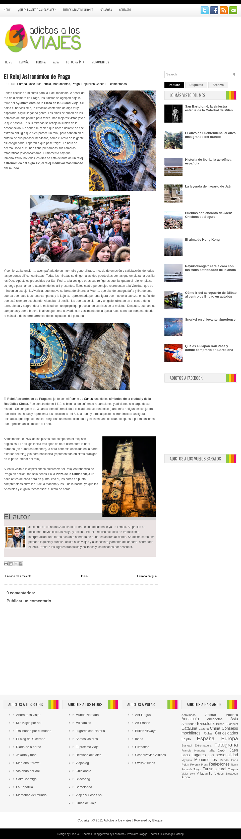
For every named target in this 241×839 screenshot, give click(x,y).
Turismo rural (214, 769)
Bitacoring (83, 779)
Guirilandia (83, 771)
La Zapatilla (24, 787)
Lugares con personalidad (215, 755)
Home (7, 10)
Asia (56, 62)
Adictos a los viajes (118, 820)
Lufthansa (142, 747)
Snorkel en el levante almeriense (210, 319)
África (186, 777)
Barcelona (206, 723)
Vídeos (218, 773)
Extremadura (203, 745)
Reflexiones (219, 764)
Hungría (199, 750)
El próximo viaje (87, 747)
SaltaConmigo (26, 779)
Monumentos (100, 62)
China (215, 728)
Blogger (157, 820)
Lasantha (119, 833)
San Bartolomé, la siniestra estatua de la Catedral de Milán (209, 108)
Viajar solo (188, 773)
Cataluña (189, 728)
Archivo (218, 85)
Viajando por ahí (28, 771)
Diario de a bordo (28, 747)
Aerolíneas (189, 714)
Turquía (233, 769)
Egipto (186, 739)
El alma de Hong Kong (202, 239)
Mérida (224, 760)
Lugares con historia (90, 731)
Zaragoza (232, 773)
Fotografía (77, 60)
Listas (186, 755)
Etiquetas (196, 85)
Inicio (84, 576)
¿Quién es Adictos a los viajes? (36, 10)
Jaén (233, 750)
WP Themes (84, 833)
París (234, 760)
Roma (234, 764)
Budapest (232, 723)
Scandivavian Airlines (150, 755)
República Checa (92, 84)
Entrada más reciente (18, 576)
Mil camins (83, 723)
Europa (41, 62)
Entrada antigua (147, 576)
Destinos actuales (88, 755)
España (24, 62)
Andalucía (190, 719)
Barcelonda (84, 787)
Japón (222, 750)
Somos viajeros (87, 739)
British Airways (145, 731)
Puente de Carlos (81, 399)
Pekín (185, 764)
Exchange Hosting (172, 833)
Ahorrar (210, 715)
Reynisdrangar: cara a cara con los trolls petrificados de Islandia (210, 268)
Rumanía (187, 769)
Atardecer (189, 724)
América (232, 715)
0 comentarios (117, 84)
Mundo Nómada (87, 715)
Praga (76, 84)
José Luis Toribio (40, 84)
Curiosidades (226, 733)
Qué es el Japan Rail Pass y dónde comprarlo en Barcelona (209, 348)
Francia (186, 750)
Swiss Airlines (145, 763)
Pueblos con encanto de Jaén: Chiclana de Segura (208, 215)
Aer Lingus (143, 715)
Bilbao (220, 723)
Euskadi (187, 745)
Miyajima (187, 760)
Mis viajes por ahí (28, 723)
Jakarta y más (26, 755)
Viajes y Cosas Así (89, 795)
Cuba (208, 733)
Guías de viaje (86, 803)
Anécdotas (214, 719)
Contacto (125, 10)
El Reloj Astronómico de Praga (37, 76)
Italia (211, 750)
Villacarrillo (204, 773)
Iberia (139, 739)
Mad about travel (28, 763)
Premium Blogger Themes (143, 833)
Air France (142, 723)
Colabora (106, 10)
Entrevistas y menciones (78, 10)
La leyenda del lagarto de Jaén (208, 186)
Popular (174, 85)
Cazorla (204, 728)
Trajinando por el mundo (33, 731)
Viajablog (82, 763)
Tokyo (197, 769)
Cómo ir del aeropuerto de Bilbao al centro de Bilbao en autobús (210, 294)
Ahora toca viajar (28, 715)
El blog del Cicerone (30, 739)
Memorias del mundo (31, 795)
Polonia (195, 764)
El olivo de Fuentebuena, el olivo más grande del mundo (210, 135)
